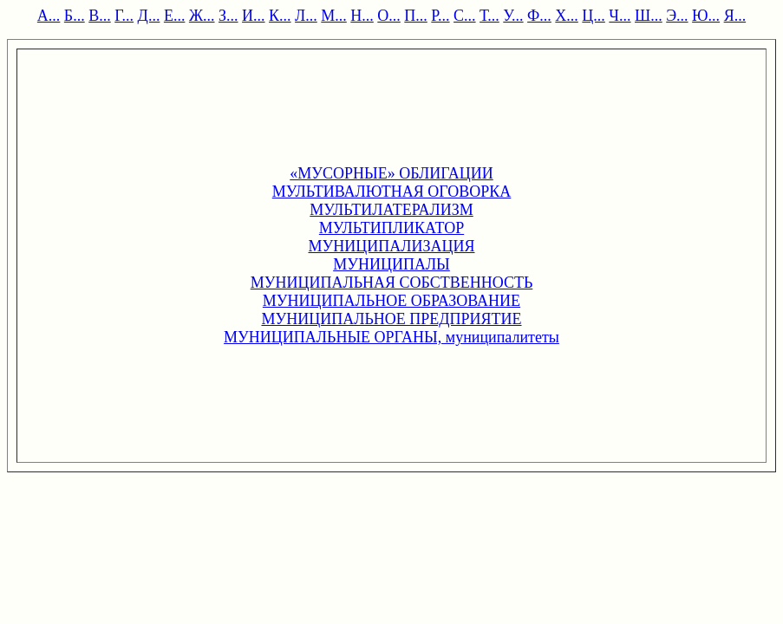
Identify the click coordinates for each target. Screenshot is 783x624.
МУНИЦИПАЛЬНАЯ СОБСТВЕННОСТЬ (392, 282)
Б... (74, 15)
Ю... (706, 15)
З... (228, 15)
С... (464, 15)
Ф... (539, 15)
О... (389, 15)
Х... (566, 15)
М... (334, 15)
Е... (175, 15)
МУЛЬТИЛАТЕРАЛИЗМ (391, 209)
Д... (149, 15)
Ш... (648, 15)
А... (49, 15)
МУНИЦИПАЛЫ (391, 264)
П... (415, 15)
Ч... (619, 15)
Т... (489, 15)
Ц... (593, 15)
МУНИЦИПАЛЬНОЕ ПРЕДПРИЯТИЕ (391, 319)
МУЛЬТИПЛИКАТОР (391, 228)
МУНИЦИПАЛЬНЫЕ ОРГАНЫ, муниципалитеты (391, 337)
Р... (440, 15)
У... (513, 15)
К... (280, 15)
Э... (677, 15)
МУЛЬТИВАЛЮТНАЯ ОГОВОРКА (392, 191)
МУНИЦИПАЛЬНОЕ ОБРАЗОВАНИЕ (391, 300)
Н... (362, 15)
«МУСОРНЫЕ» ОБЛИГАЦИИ (391, 173)
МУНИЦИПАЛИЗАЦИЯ (392, 246)
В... (99, 15)
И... (253, 15)
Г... (124, 15)
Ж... (202, 15)
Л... (306, 15)
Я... (735, 15)
